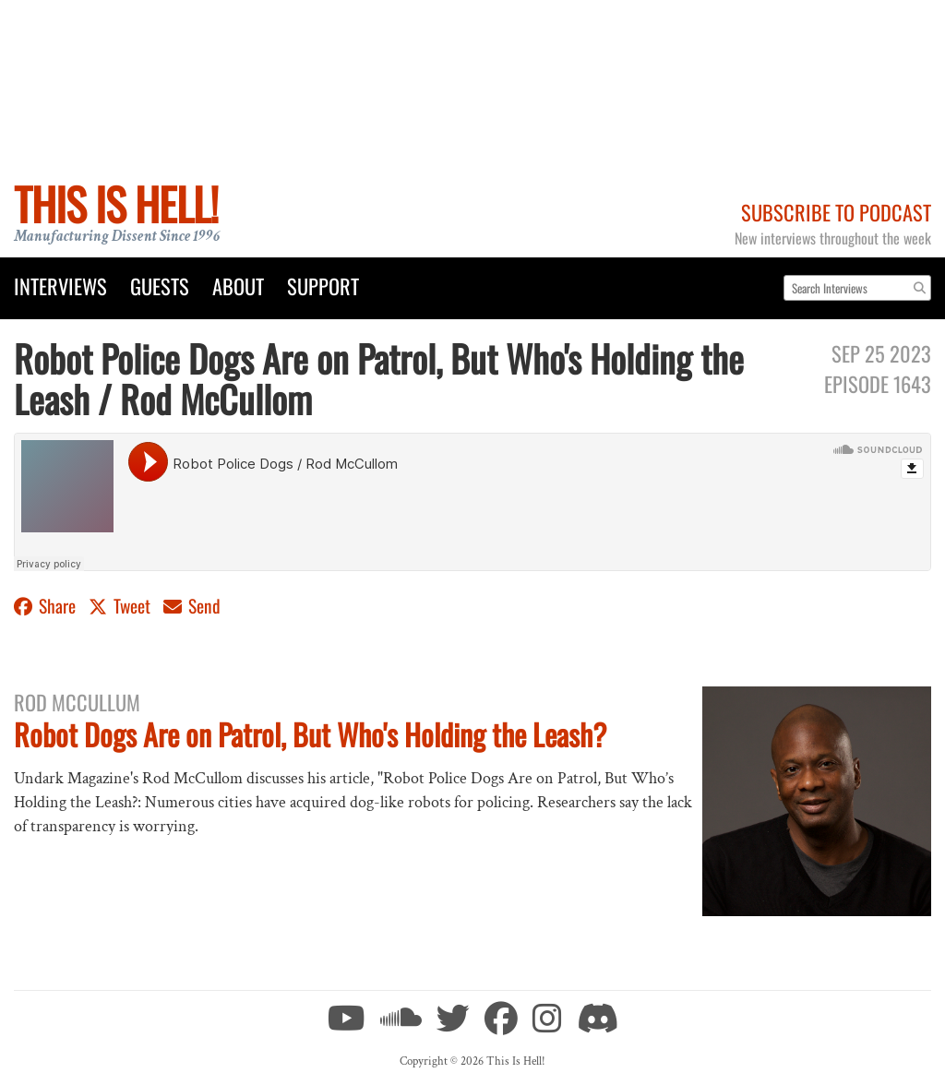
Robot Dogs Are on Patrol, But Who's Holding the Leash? (310, 734)
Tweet (121, 605)
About (238, 285)
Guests (159, 285)
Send (192, 605)
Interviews (60, 285)
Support (323, 285)
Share (46, 605)
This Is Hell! (116, 203)
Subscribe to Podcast (836, 212)
